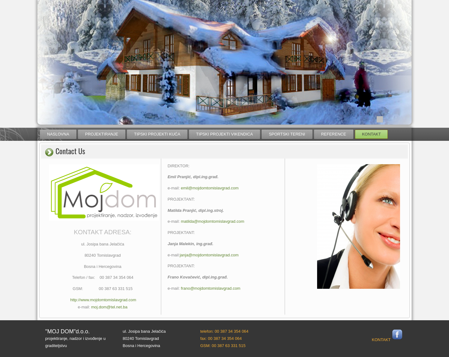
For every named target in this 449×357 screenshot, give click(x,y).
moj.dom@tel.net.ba (109, 307)
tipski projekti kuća (157, 134)
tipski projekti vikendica (224, 134)
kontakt (371, 134)
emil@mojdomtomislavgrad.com (210, 188)
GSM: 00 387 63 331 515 (222, 345)
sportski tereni (287, 134)
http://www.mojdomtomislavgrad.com (103, 300)
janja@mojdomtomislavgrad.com (209, 255)
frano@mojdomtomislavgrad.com (210, 288)
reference (333, 134)
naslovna (58, 134)
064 (245, 331)
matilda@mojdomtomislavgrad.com (212, 221)
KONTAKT (381, 339)
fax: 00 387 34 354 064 (221, 338)
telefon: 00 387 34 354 (220, 331)
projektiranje (101, 134)
